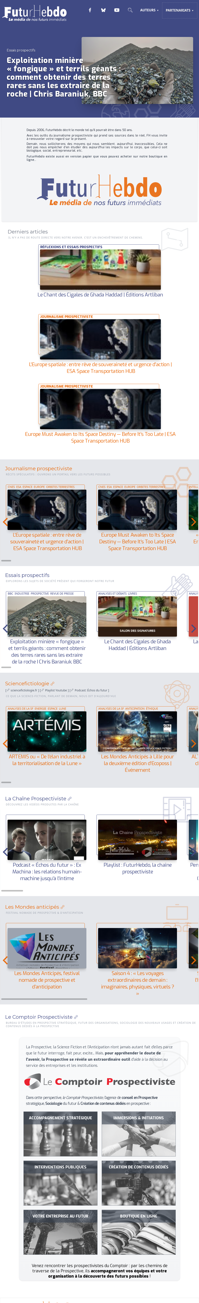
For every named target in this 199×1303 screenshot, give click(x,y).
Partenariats (178, 10)
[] (54, 690)
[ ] (22, 690)
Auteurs (148, 10)
